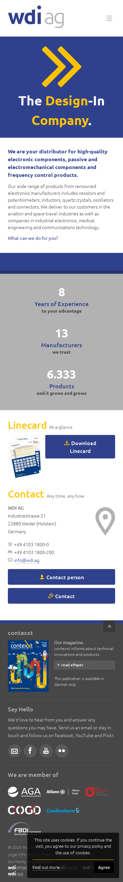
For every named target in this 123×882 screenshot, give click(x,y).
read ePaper (72, 665)
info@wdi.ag (26, 560)
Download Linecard (83, 446)
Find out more (45, 867)
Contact (65, 595)
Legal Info (17, 854)
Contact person (65, 576)
